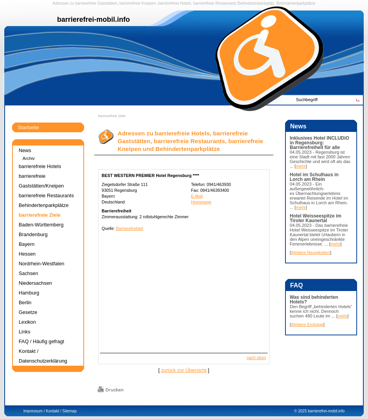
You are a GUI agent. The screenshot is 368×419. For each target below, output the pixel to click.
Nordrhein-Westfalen (41, 263)
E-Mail (196, 196)
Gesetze (28, 312)
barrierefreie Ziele (112, 116)
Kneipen (149, 3)
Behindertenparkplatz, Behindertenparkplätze (276, 3)
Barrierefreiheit (129, 228)
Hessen (27, 254)
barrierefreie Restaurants (214, 3)
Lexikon (27, 322)
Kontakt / (53, 411)
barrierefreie (85, 3)
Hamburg (29, 293)
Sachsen (28, 273)
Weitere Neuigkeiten (310, 252)
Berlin (25, 302)
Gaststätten (107, 3)
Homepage (201, 202)
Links (24, 332)
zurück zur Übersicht (184, 370)
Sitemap (69, 411)
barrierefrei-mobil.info (326, 411)
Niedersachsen (35, 283)
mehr (301, 166)
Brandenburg (33, 234)
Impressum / (34, 411)
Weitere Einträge (307, 324)
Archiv (29, 158)
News (25, 150)
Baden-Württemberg (41, 225)
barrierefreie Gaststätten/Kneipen (41, 181)
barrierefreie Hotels (174, 3)
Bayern (27, 244)
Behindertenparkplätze (44, 205)
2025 (302, 411)
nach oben (256, 357)
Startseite (28, 127)
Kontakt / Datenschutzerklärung (43, 356)
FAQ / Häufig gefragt (41, 341)
